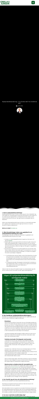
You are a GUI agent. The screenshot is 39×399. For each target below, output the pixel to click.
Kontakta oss (14, 228)
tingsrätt (10, 240)
